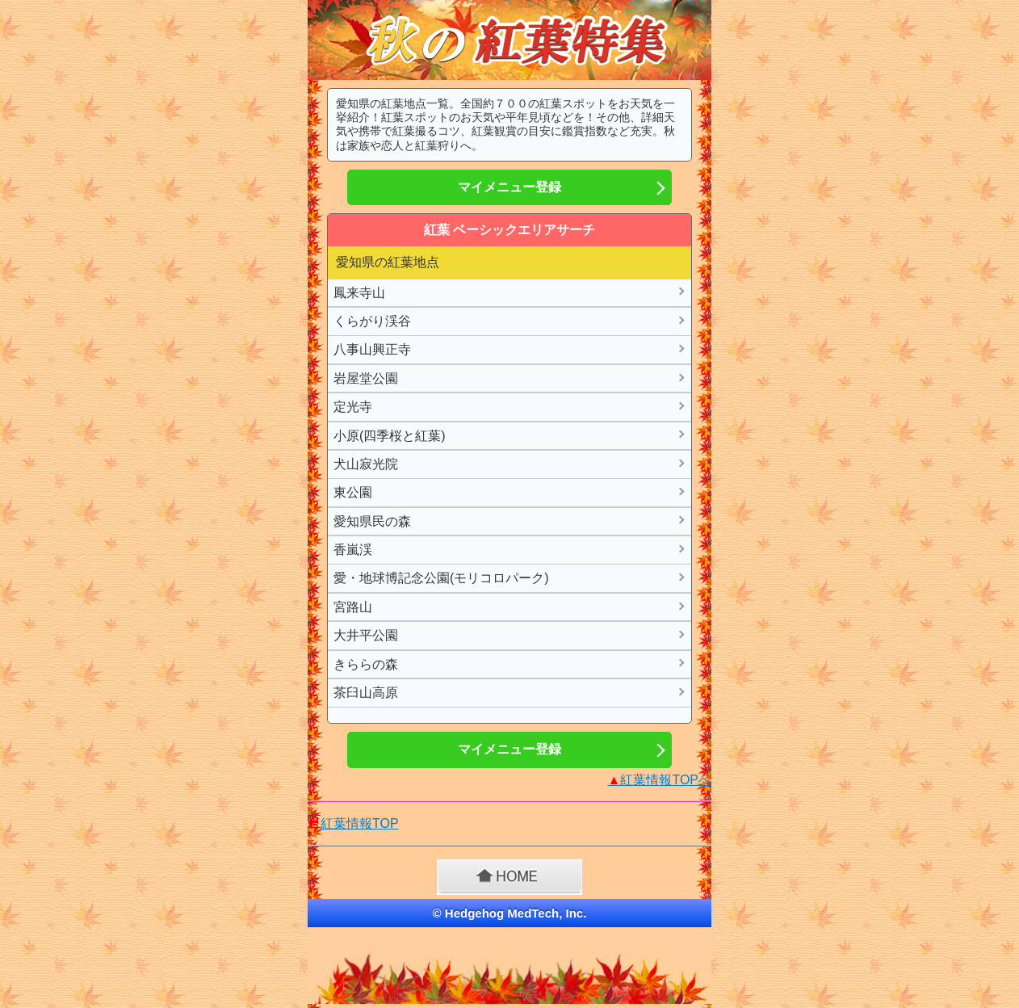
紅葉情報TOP (360, 823)
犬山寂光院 (365, 464)
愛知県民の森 (372, 521)
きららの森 (365, 664)
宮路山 (352, 607)
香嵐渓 (352, 549)
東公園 (352, 492)
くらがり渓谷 (372, 321)
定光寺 (352, 407)
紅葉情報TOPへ (659, 780)
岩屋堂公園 (365, 378)
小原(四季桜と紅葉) (389, 436)
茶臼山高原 (365, 692)
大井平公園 (365, 635)
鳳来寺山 (359, 293)
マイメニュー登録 (509, 187)
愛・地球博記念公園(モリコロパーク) (441, 578)
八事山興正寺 (372, 349)
